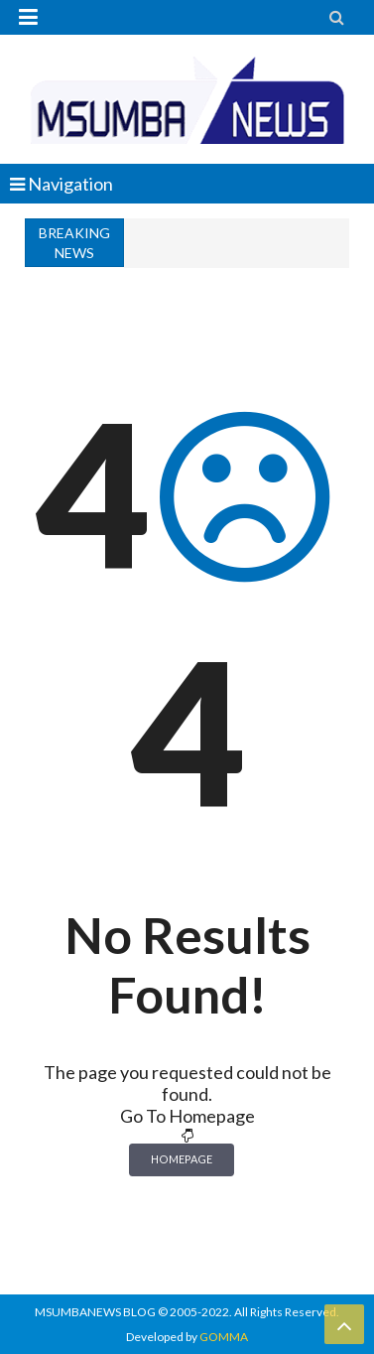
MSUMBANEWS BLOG (95, 1311)
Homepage (181, 1158)
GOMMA (223, 1336)
